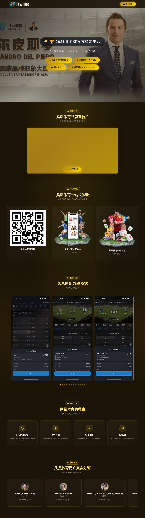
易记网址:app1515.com (83, 67)
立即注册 (128, 4)
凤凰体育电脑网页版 (59, 60)
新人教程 (56, 67)
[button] (60, 384)
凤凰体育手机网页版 (86, 60)
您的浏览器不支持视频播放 (72, 150)
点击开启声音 (73, 169)
